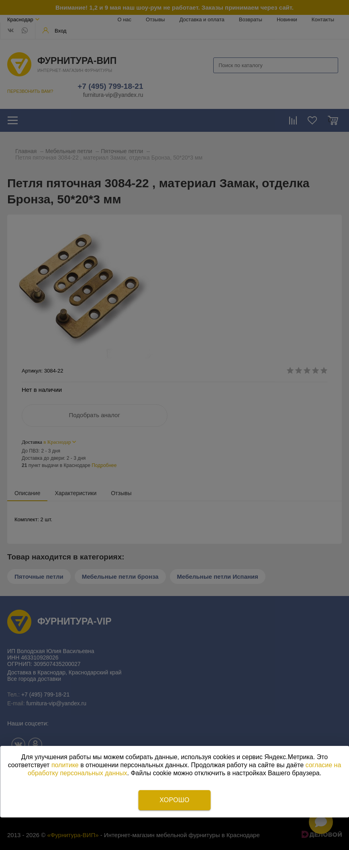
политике (65, 765)
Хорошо (174, 800)
